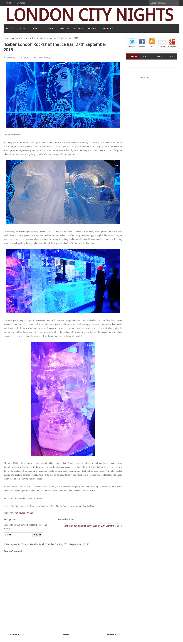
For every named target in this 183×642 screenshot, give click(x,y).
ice (23, 513)
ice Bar (15, 38)
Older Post (114, 634)
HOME (9, 28)
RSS (152, 47)
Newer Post (17, 634)
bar (11, 513)
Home (6, 38)
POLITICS (108, 28)
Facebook (142, 47)
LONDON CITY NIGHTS (89, 15)
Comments (159, 56)
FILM (22, 28)
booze (17, 513)
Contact (21, 2)
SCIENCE (78, 28)
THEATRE (64, 28)
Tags (172, 56)
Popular (132, 56)
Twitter (132, 47)
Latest (145, 56)
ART (35, 28)
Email (162, 47)
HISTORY (93, 28)
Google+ (172, 47)
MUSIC (50, 28)
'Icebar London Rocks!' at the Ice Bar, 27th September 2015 (93, 526)
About (9, 2)
